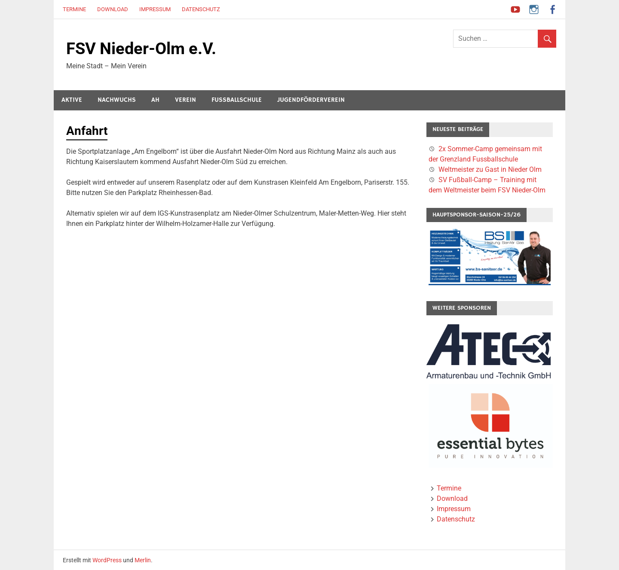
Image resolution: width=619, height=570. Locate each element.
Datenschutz (201, 9)
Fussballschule (236, 100)
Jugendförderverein (311, 100)
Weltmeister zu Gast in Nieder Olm (490, 169)
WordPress (107, 560)
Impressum (155, 9)
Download (112, 9)
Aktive (71, 100)
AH (155, 100)
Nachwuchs (117, 100)
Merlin (143, 560)
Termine (74, 9)
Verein (185, 100)
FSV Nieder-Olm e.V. (141, 48)
